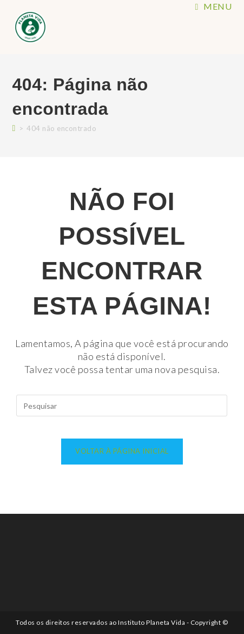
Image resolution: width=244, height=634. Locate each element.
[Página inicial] (14, 127)
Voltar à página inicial (122, 451)
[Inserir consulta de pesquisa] (121, 405)
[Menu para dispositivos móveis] (213, 6)
